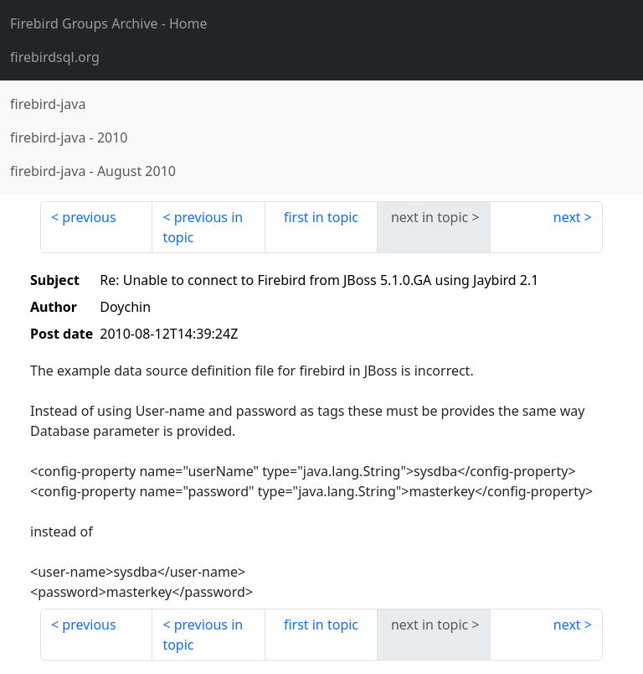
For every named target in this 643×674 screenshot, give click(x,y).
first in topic (321, 217)
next (567, 217)
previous (89, 217)
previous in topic (202, 227)
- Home (109, 23)
